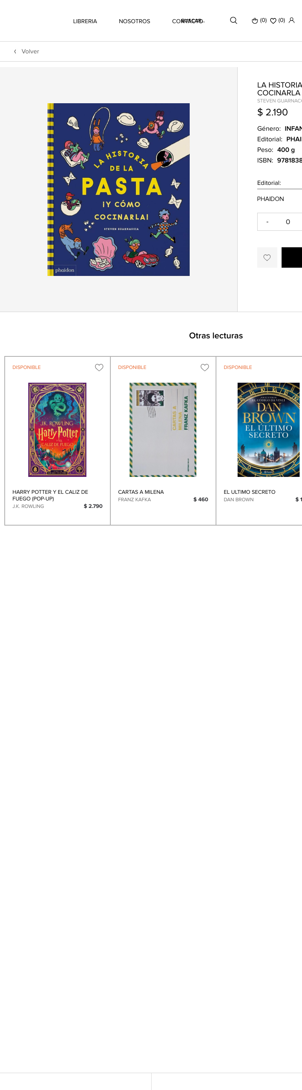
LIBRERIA (85, 21)
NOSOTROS (134, 21)
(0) (259, 20)
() (277, 20)
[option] (118, 218)
